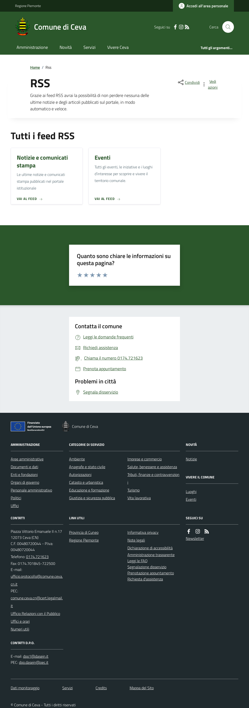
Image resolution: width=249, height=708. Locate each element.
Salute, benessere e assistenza (152, 467)
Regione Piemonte (28, 5)
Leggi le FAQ (137, 561)
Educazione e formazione (89, 490)
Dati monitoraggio (25, 688)
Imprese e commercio (144, 459)
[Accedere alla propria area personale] (203, 6)
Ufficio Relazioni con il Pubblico (35, 613)
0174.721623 (37, 557)
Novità (66, 47)
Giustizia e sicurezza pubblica (92, 498)
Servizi (89, 47)
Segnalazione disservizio (146, 567)
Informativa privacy (143, 532)
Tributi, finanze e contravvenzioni (153, 478)
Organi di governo (25, 482)
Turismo (133, 490)
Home (35, 67)
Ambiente (77, 459)
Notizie (191, 459)
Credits (101, 688)
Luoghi (191, 491)
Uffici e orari (20, 621)
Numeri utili (20, 629)
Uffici (15, 506)
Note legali (136, 540)
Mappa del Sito (142, 688)
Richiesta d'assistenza (145, 579)
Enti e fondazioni (24, 474)
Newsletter (195, 538)
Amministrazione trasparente (151, 555)
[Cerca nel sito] (226, 27)
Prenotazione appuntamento (150, 573)
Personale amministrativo (31, 490)
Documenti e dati (24, 467)
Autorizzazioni (80, 474)
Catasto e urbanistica (86, 482)
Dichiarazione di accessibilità (150, 548)
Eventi (191, 499)
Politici (16, 498)
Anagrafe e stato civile (87, 467)
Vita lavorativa (139, 498)
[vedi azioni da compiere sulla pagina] (210, 84)
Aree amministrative (27, 459)
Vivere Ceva (118, 47)
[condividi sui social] (188, 82)
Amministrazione (32, 47)
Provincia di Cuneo (83, 532)
